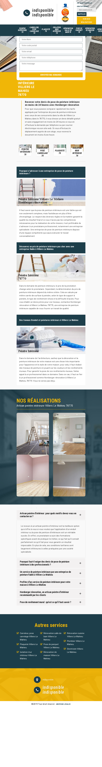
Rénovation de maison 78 (90, 30)
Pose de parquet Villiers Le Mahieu (52, 646)
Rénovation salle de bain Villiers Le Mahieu (53, 636)
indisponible (43, 10)
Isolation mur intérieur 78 (57, 30)
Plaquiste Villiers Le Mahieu (29, 646)
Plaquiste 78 (46, 30)
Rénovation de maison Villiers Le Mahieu (52, 655)
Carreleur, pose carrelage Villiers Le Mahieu (29, 636)
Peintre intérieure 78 (22, 30)
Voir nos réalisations (86, 20)
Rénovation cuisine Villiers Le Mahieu (75, 635)
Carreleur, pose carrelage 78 (34, 30)
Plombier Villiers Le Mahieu (75, 642)
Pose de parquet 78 (79, 30)
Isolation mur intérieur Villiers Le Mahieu (28, 655)
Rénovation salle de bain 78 (68, 30)
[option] (25, 150)
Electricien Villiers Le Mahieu (75, 650)
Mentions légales (63, 704)
